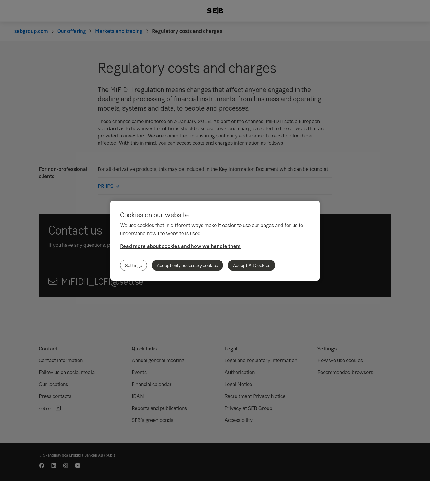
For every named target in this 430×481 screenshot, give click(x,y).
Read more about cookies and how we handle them (180, 246)
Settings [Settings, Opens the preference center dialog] (133, 265)
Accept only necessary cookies (187, 265)
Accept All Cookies (251, 265)
